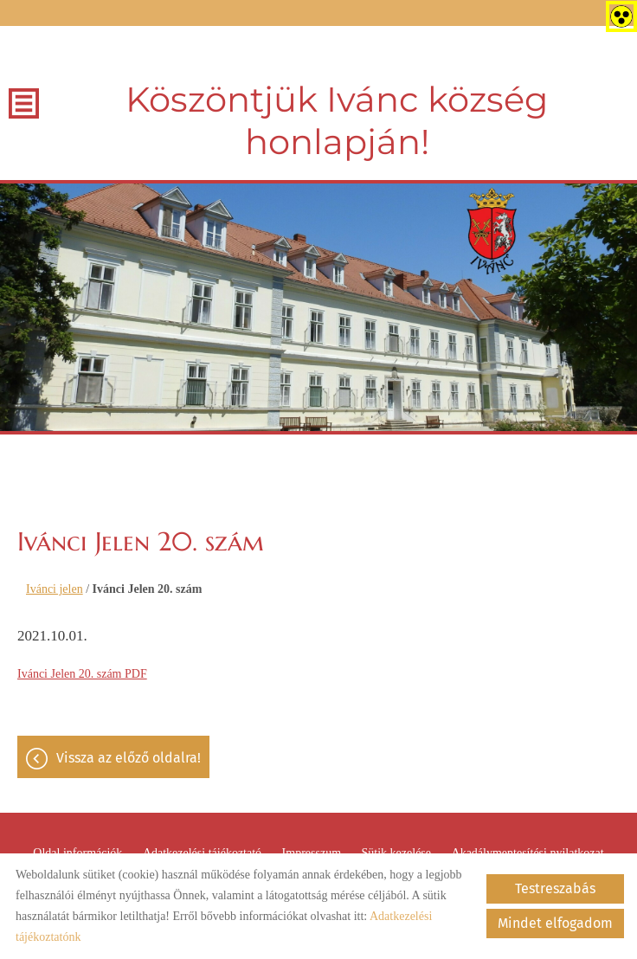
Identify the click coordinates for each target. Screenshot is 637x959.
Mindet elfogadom (555, 923)
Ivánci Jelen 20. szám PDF (82, 673)
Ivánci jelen (54, 588)
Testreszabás (555, 888)
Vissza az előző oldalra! (128, 758)
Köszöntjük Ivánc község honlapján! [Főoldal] (336, 120)
